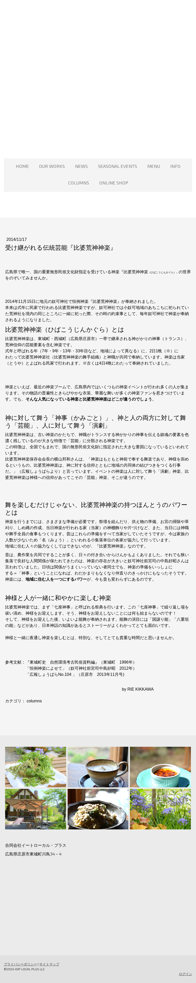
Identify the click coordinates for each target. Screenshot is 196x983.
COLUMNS (78, 182)
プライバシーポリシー (20, 964)
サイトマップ (49, 964)
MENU (153, 166)
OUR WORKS (52, 166)
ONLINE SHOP (113, 182)
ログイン (185, 974)
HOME (22, 166)
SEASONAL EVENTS (117, 166)
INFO (175, 166)
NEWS (81, 166)
